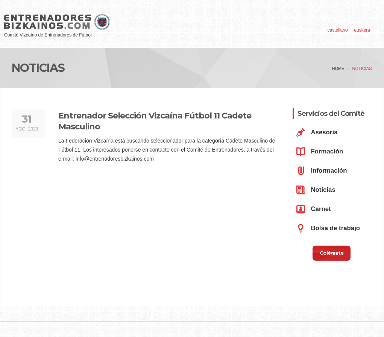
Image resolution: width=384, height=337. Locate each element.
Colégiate (331, 253)
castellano (338, 30)
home (338, 68)
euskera (362, 30)
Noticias (362, 68)
